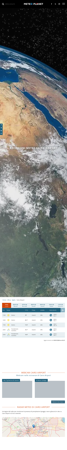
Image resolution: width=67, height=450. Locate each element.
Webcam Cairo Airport (58, 402)
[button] (63, 4)
